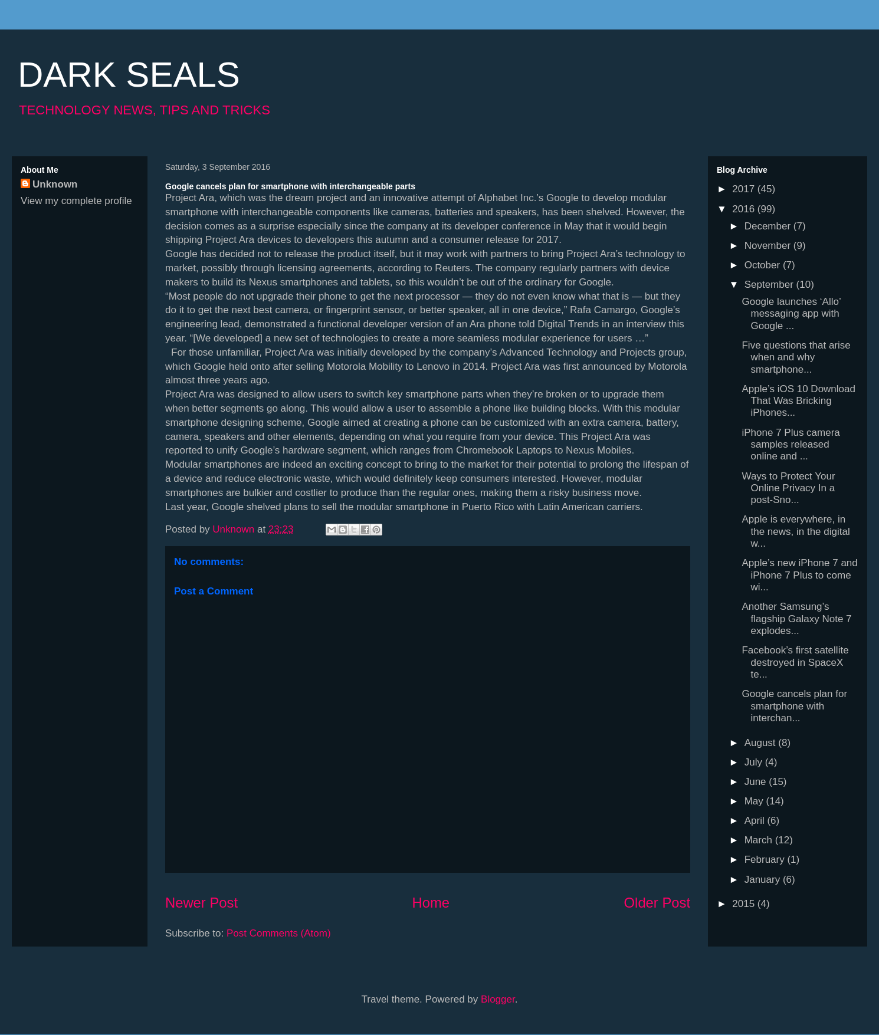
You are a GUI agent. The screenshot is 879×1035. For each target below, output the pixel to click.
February (766, 859)
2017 (744, 189)
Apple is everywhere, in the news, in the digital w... (796, 531)
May (755, 801)
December (768, 226)
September (770, 284)
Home (431, 903)
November (768, 245)
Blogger (498, 999)
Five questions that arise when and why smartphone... (796, 357)
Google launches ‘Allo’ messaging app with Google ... (791, 313)
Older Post (657, 903)
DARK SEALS (129, 74)
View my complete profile (76, 200)
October (763, 265)
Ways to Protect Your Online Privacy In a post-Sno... (788, 488)
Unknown (55, 184)
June (756, 781)
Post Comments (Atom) (279, 933)
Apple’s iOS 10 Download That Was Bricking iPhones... (798, 401)
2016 (744, 209)
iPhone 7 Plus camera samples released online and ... (790, 444)
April (756, 820)
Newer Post (201, 903)
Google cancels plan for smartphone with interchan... (794, 706)
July (754, 762)
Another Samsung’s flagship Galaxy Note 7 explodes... (796, 618)
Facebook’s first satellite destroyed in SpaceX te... (795, 662)
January (763, 879)
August (761, 742)
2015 (744, 903)
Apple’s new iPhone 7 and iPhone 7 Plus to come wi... (799, 575)
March (759, 840)
